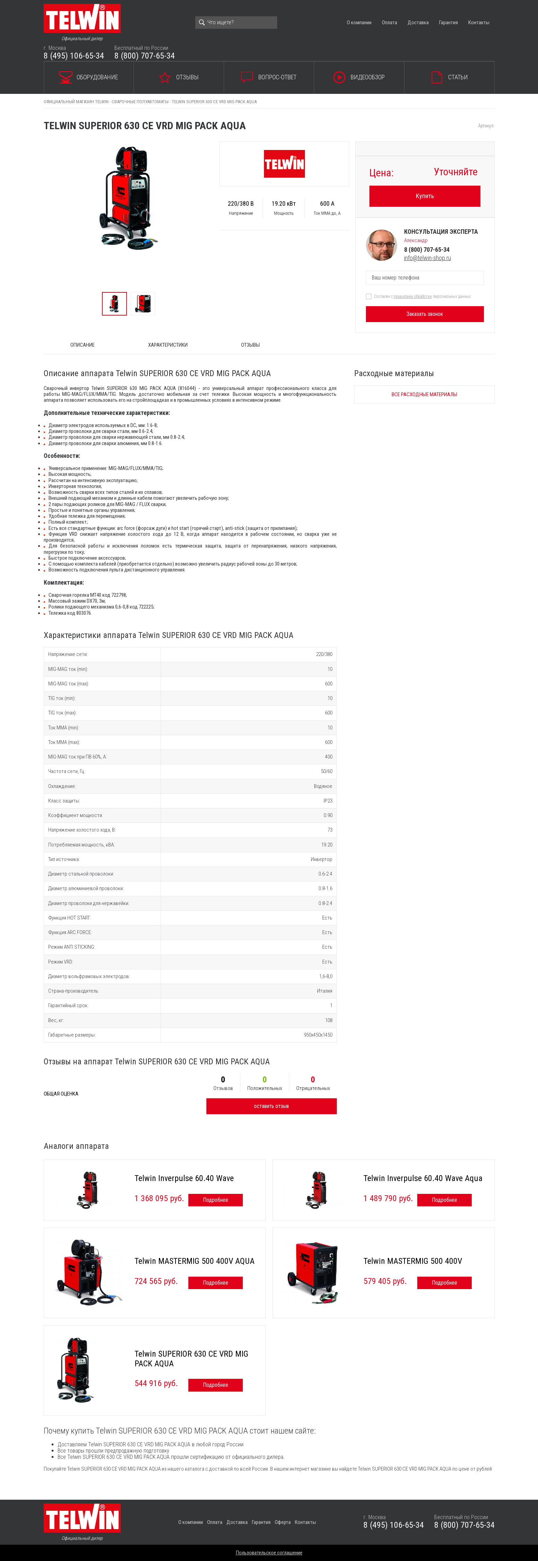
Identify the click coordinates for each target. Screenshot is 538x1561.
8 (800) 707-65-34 (144, 56)
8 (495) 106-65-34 (74, 56)
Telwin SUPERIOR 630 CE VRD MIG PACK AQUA (191, 1358)
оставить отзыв (271, 1106)
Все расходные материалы (424, 394)
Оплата (389, 22)
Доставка (418, 22)
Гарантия (448, 22)
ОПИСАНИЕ (82, 345)
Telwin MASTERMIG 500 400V (413, 1261)
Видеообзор (368, 77)
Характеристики (168, 345)
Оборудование (97, 77)
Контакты (478, 22)
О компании (359, 22)
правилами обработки (413, 296)
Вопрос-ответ (277, 77)
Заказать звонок (425, 314)
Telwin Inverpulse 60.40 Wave (184, 1178)
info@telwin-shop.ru (427, 257)
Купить (425, 195)
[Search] (236, 22)
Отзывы (187, 77)
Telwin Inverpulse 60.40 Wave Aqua (423, 1178)
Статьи (458, 77)
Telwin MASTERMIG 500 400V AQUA (195, 1261)
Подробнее (215, 1200)
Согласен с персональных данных (422, 296)
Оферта (283, 1522)
